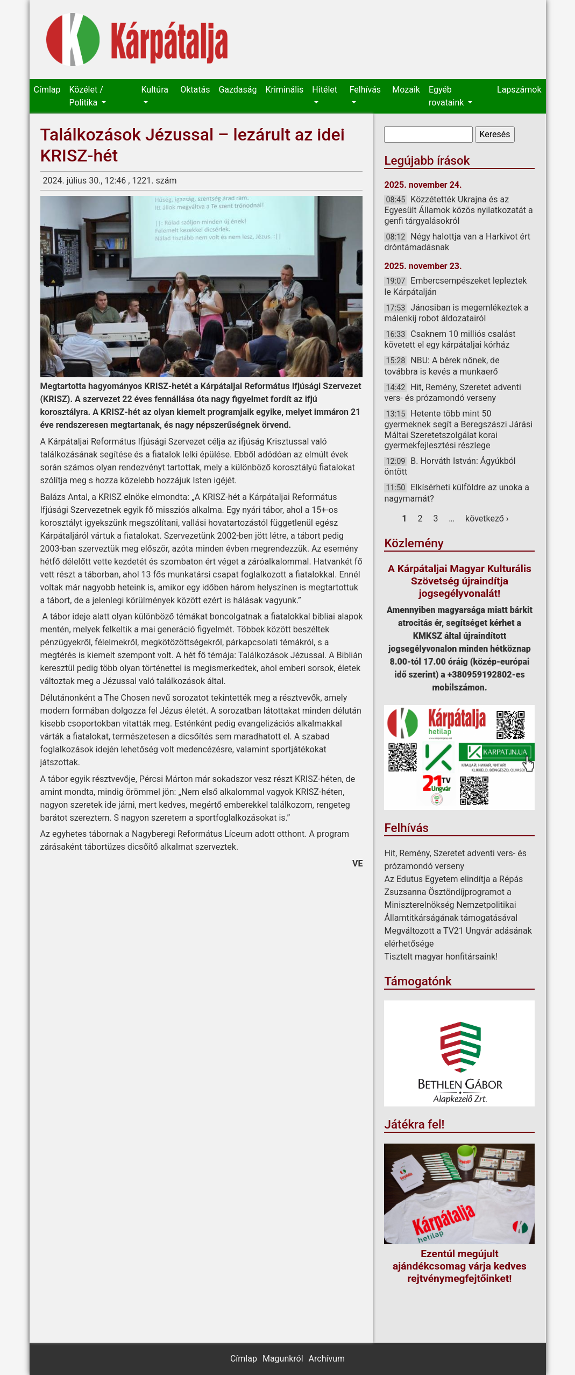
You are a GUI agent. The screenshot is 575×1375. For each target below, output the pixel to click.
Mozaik (406, 89)
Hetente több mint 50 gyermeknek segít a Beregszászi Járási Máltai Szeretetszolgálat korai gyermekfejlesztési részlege (458, 429)
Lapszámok (519, 89)
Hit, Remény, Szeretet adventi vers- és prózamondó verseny (452, 392)
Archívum (327, 1358)
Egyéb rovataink (447, 96)
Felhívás (365, 89)
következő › (487, 518)
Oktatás (195, 89)
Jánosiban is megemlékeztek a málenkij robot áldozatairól (456, 312)
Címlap (47, 89)
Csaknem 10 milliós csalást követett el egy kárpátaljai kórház (449, 339)
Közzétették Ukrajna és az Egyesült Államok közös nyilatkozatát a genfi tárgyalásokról (458, 209)
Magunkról (282, 1358)
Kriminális (285, 89)
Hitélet (324, 89)
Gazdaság (237, 89)
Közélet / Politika (86, 96)
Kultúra (154, 89)
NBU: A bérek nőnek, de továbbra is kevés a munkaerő (441, 365)
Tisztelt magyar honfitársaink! (441, 956)
